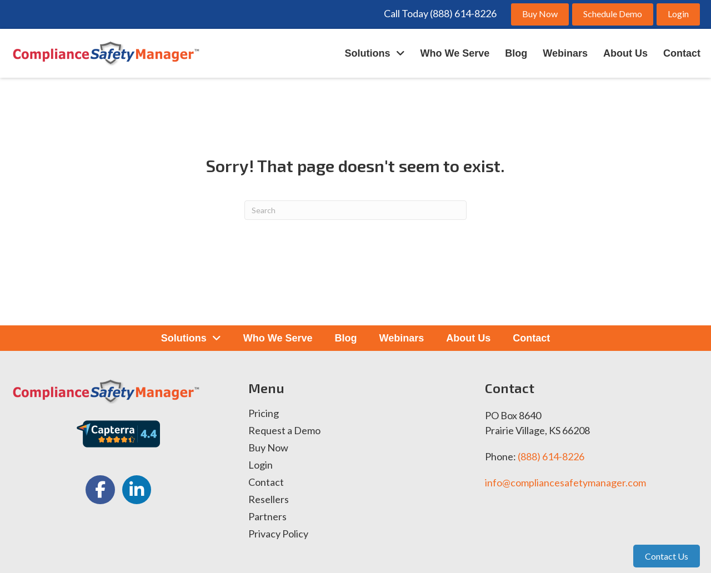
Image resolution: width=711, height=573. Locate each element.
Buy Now (268, 448)
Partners (267, 516)
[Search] (355, 210)
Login (260, 465)
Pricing (263, 413)
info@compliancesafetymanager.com (565, 482)
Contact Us (666, 556)
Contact (266, 482)
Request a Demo (284, 430)
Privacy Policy (278, 534)
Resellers (268, 499)
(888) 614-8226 (551, 456)
